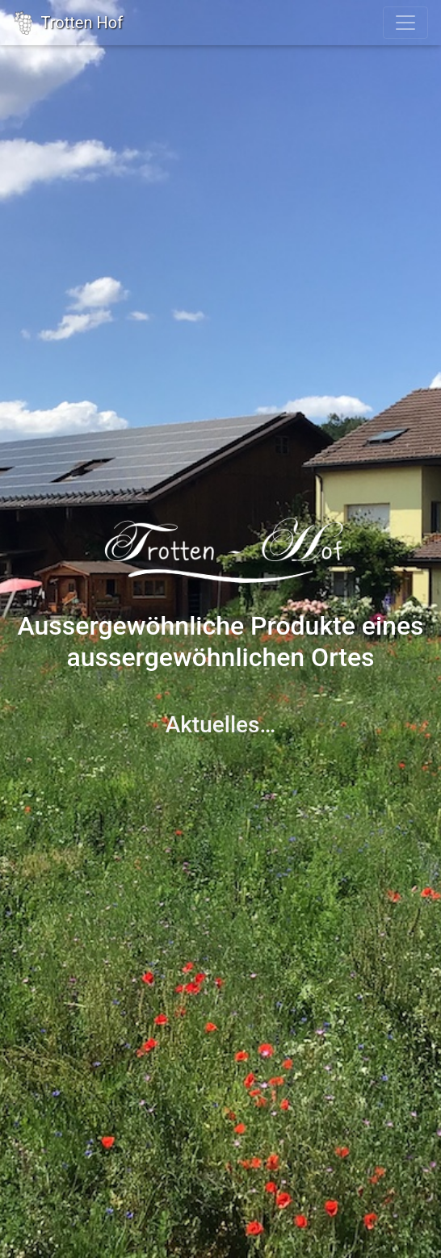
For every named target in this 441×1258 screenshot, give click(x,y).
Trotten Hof (68, 22)
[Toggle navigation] (405, 22)
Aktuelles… (221, 724)
